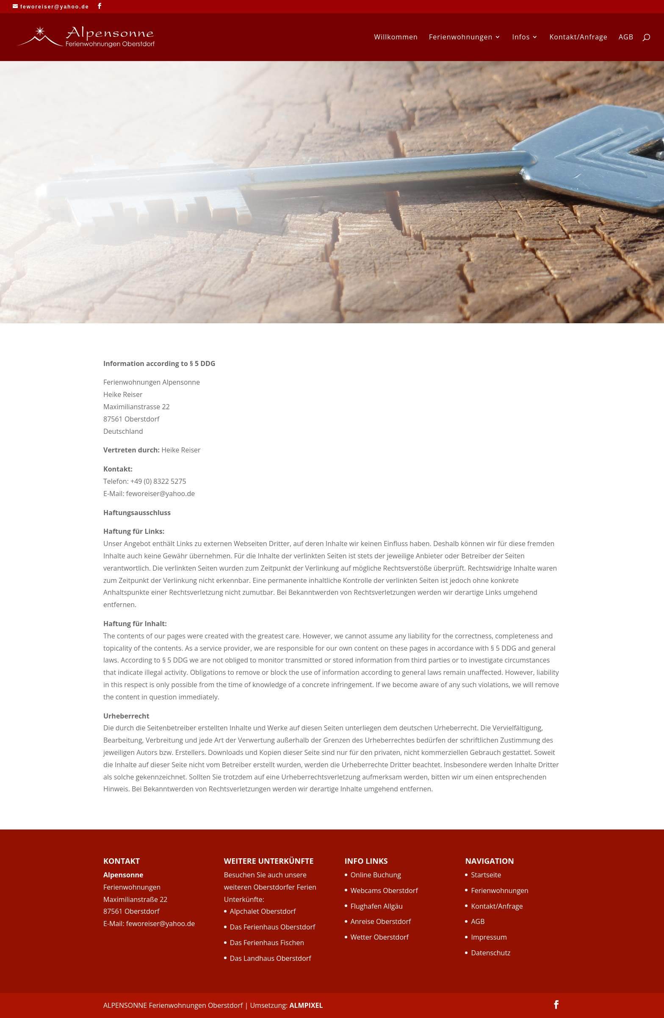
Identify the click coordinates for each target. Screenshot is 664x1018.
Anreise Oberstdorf (381, 921)
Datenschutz (490, 952)
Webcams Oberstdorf (384, 890)
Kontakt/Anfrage (579, 38)
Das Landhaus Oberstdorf (270, 958)
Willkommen (396, 38)
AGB (626, 38)
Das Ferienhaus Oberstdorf (272, 927)
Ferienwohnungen (460, 38)
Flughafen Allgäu (377, 906)
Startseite (486, 874)
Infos (521, 38)
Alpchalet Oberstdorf (263, 911)
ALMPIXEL (306, 1005)
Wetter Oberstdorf (380, 937)
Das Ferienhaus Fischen (267, 942)
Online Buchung (376, 874)
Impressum (488, 937)
